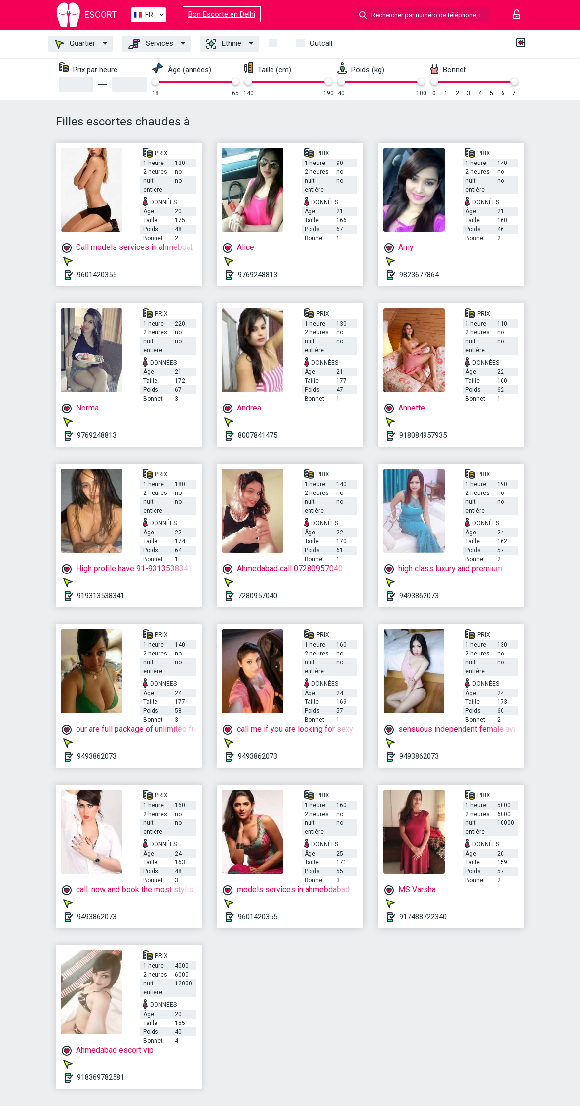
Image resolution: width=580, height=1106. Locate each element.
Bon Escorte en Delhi (221, 14)
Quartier (75, 44)
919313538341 (100, 595)
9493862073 (419, 595)
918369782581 (100, 1077)
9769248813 (257, 274)
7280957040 (257, 595)
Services (150, 44)
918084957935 (423, 435)
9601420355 (96, 274)
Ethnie (223, 44)
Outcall (321, 43)
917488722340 (423, 916)
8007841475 (257, 435)
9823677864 (419, 274)
